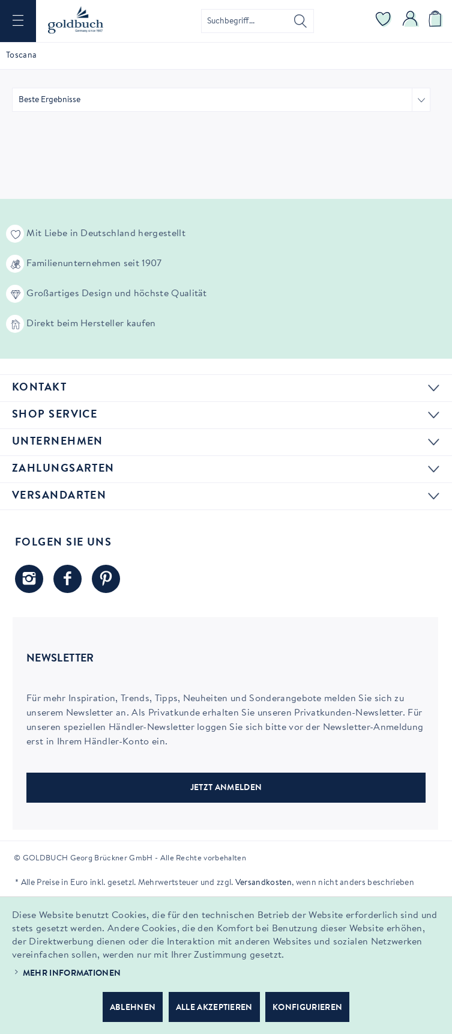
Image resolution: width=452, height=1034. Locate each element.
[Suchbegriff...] (257, 21)
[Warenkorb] (437, 21)
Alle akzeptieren (214, 1008)
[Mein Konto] (411, 21)
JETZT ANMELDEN (226, 788)
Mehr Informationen (72, 974)
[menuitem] (18, 21)
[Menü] (18, 21)
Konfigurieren (307, 1008)
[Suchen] (300, 21)
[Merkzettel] (384, 21)
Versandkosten (263, 883)
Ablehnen (133, 1008)
